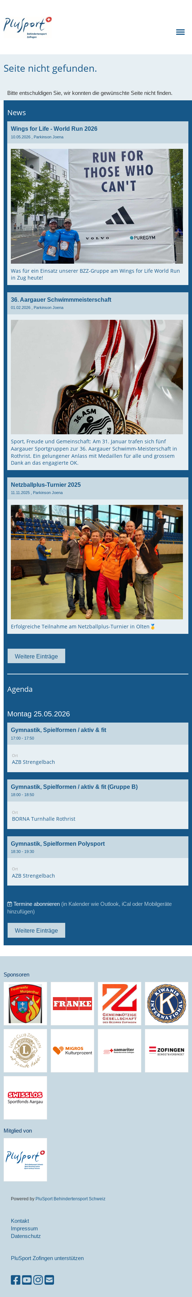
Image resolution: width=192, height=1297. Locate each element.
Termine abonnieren (36, 904)
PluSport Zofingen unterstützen (47, 1258)
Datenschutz (26, 1236)
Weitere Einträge (36, 656)
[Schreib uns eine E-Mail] (49, 1280)
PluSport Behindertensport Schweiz (70, 1198)
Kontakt (20, 1221)
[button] (97, 747)
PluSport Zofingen (101, 27)
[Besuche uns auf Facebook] (15, 1280)
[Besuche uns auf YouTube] (27, 1280)
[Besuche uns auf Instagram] (38, 1280)
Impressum (24, 1228)
